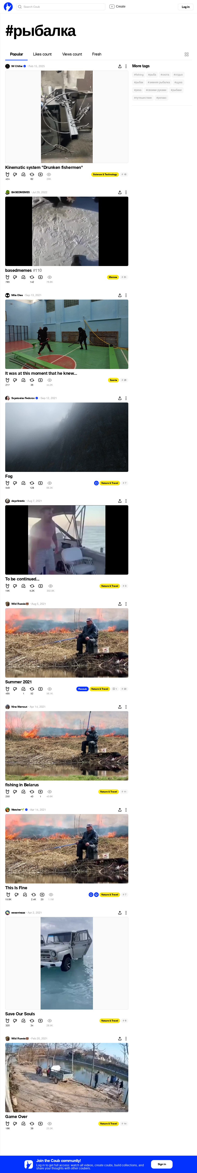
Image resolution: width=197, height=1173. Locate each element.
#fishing (139, 75)
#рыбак (138, 82)
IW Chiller (17, 66)
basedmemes (19, 270)
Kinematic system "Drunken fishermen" (44, 167)
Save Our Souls (20, 1014)
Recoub (82, 688)
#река (137, 90)
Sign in (162, 1164)
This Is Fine (16, 888)
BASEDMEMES (20, 192)
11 (124, 791)
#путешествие (143, 98)
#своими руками (156, 90)
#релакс (161, 98)
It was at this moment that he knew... (41, 373)
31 (124, 277)
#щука (178, 82)
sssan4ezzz (18, 912)
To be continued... (22, 579)
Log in (185, 7)
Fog (9, 476)
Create (117, 6)
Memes (113, 277)
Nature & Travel (109, 483)
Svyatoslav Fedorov (23, 398)
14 (124, 1123)
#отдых (178, 75)
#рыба (152, 75)
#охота (165, 75)
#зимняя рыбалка (159, 82)
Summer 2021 (18, 682)
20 (124, 689)
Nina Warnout (19, 707)
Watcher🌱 (17, 809)
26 (124, 380)
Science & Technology (105, 174)
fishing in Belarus (22, 785)
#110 (37, 270)
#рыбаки (176, 90)
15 (124, 174)
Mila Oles (17, 295)
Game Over (16, 1116)
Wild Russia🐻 (20, 604)
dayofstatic (18, 501)
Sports (113, 380)
